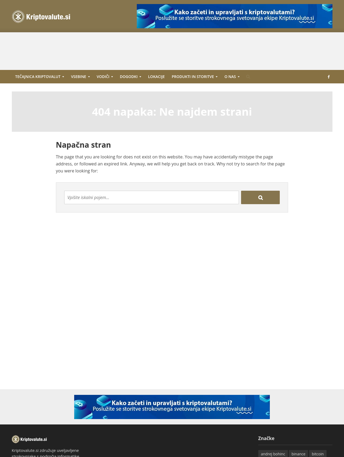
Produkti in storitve (193, 76)
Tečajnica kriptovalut (38, 76)
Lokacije (156, 76)
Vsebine (78, 76)
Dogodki (129, 76)
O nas (230, 76)
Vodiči (103, 76)
